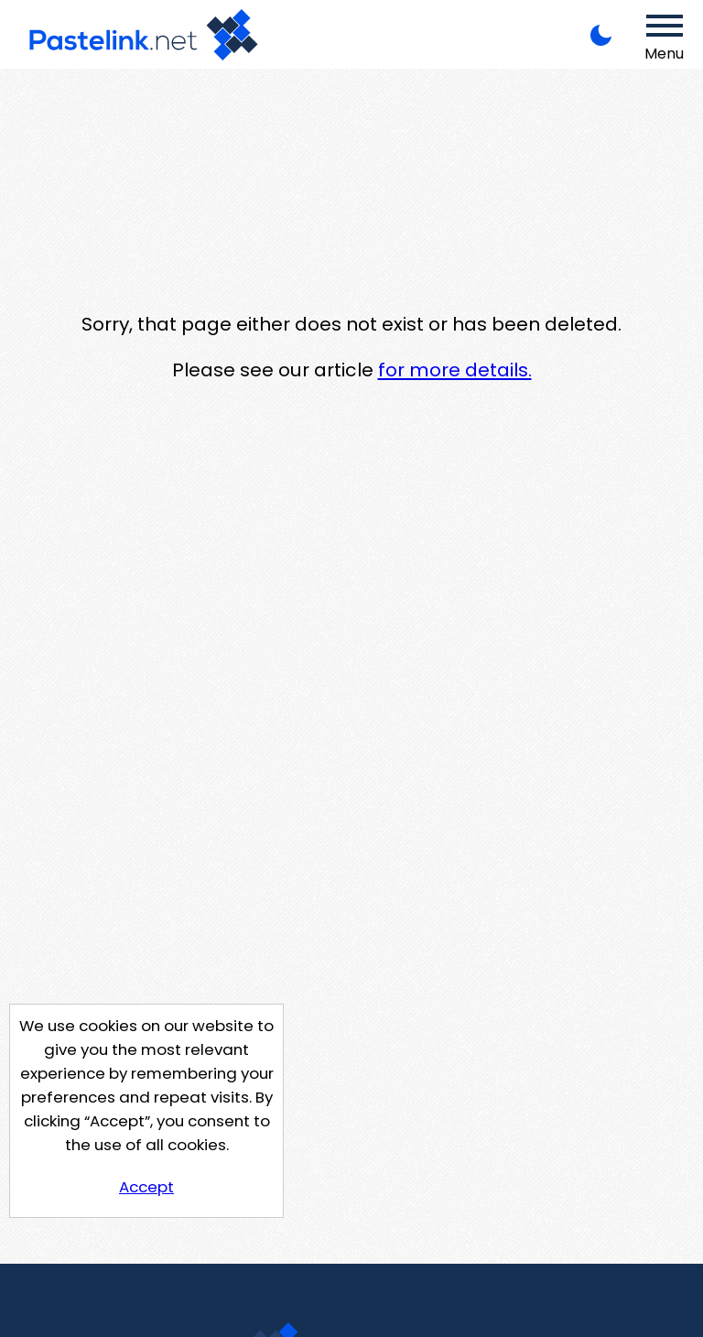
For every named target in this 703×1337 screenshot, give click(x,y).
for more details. (455, 370)
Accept (146, 1187)
